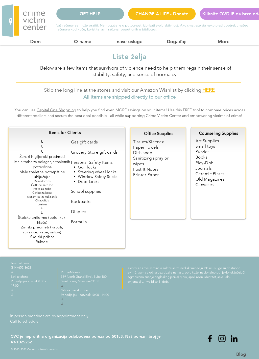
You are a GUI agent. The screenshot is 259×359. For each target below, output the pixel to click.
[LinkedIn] (234, 338)
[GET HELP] (90, 14)
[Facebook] (210, 338)
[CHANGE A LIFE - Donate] (162, 14)
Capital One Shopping (56, 110)
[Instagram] (222, 338)
